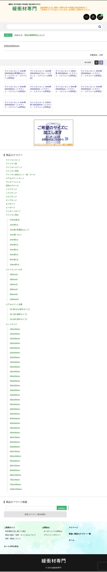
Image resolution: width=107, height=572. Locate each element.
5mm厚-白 (14, 255)
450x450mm (15, 428)
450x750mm (15, 438)
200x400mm (15, 353)
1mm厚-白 (14, 225)
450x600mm (15, 433)
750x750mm (15, 480)
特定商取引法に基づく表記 (15, 532)
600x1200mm (15, 475)
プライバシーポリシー (52, 535)
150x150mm (15, 330)
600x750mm (15, 466)
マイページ (73, 528)
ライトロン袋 (11, 164)
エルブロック (11, 197)
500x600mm (15, 447)
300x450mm (15, 386)
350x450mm (15, 405)
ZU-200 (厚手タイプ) (18, 320)
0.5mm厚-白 (15, 220)
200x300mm (15, 348)
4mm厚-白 (14, 250)
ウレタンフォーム (13, 182)
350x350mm (15, 400)
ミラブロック (11, 193)
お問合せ (46, 528)
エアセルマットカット (15, 179)
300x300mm (15, 376)
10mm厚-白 (14, 265)
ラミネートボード (13, 212)
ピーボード (10, 208)
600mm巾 (14, 295)
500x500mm (15, 442)
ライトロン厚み (12, 215)
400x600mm (15, 424)
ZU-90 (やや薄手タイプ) (20, 310)
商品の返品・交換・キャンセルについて (20, 535)
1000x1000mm (16, 490)
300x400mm (15, 381)
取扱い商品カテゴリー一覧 (80, 534)
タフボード (10, 204)
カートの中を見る (11, 547)
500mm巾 (14, 290)
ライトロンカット (13, 160)
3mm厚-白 (14, 245)
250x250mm (15, 362)
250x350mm (15, 367)
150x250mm (15, 334)
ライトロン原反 (12, 171)
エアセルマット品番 (14, 305)
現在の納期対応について (34, 35)
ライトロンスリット (14, 168)
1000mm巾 (14, 300)
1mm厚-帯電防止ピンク (19, 230)
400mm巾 (14, 285)
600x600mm (15, 461)
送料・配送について (13, 539)
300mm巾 (14, 280)
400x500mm (15, 419)
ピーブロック (11, 201)
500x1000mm (15, 457)
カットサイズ (11, 325)
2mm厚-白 (14, 240)
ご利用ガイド (9, 528)
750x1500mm (15, 485)
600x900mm (15, 471)
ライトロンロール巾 (14, 270)
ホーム (71, 540)
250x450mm (15, 372)
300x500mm (15, 391)
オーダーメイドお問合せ (53, 532)
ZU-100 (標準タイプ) (18, 315)
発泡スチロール (12, 186)
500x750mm (15, 452)
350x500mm (15, 409)
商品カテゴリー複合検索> (35, 515)
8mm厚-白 (14, 260)
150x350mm (15, 339)
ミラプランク (11, 190)
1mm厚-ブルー (16, 235)
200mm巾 (14, 275)
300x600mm (15, 395)
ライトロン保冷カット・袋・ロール (20, 175)
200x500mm (15, 358)
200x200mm (15, 344)
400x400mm (15, 414)
